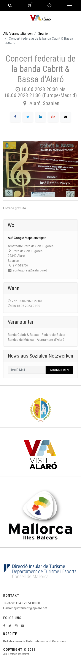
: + (15, 603)
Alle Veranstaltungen (18, 34)
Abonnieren (59, 370)
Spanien (43, 34)
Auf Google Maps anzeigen (27, 238)
